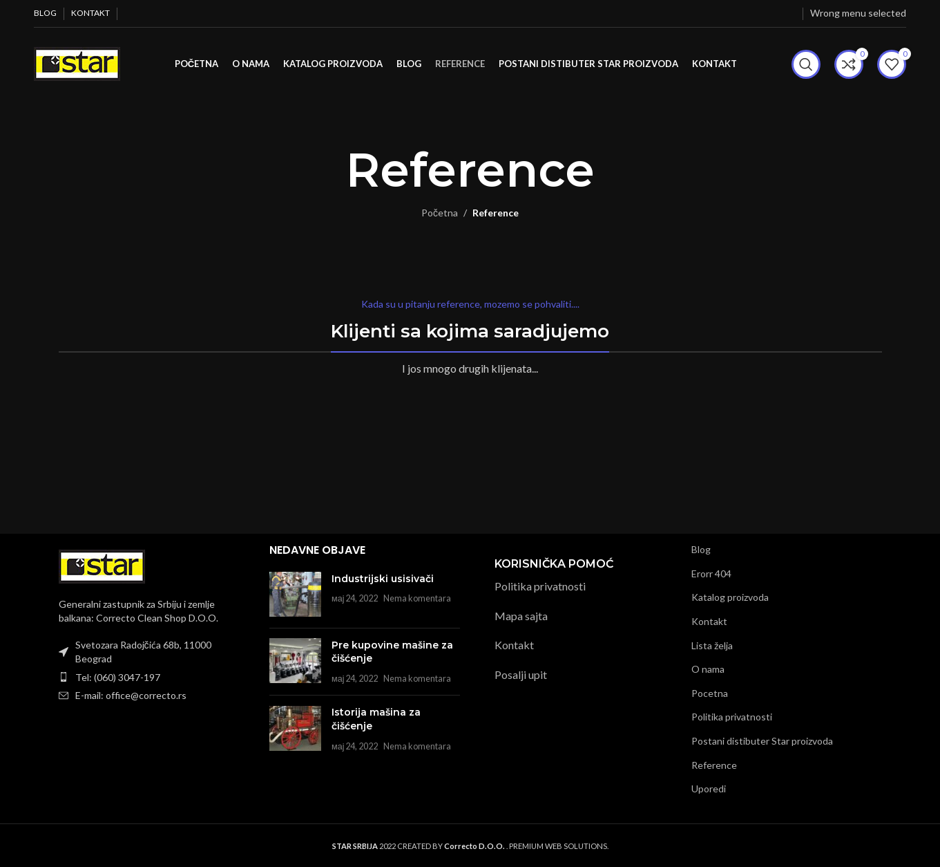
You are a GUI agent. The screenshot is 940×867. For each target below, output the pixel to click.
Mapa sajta (521, 615)
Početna (439, 212)
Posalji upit (521, 674)
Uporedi (708, 788)
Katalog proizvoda (730, 597)
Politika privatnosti (540, 586)
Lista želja (712, 645)
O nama (708, 669)
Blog (701, 549)
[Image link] (102, 565)
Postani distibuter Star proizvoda (762, 741)
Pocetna (709, 693)
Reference (714, 764)
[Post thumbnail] (295, 594)
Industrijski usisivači (383, 578)
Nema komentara (417, 598)
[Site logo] (77, 62)
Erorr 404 (711, 573)
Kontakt (514, 644)
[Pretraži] (806, 64)
